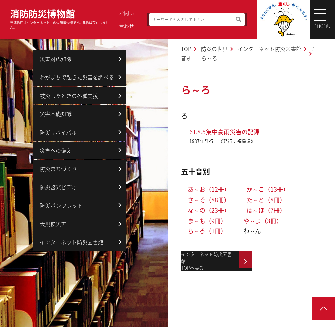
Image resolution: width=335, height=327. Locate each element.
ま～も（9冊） (207, 220)
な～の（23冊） (209, 210)
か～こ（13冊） (268, 189)
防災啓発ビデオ (58, 187)
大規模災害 (53, 224)
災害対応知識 (56, 59)
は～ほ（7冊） (266, 210)
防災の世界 (214, 49)
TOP (186, 49)
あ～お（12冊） (209, 189)
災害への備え (56, 150)
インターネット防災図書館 (269, 49)
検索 (227, 19)
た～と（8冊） (266, 199)
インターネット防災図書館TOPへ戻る (206, 261)
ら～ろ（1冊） (207, 230)
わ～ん (252, 230)
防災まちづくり (58, 169)
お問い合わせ (131, 19)
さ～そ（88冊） (209, 199)
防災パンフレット (61, 205)
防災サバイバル (58, 132)
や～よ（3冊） (262, 220)
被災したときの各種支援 (69, 96)
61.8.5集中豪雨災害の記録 (224, 131)
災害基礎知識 (56, 114)
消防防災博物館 (61, 18)
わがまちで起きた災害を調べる (77, 77)
